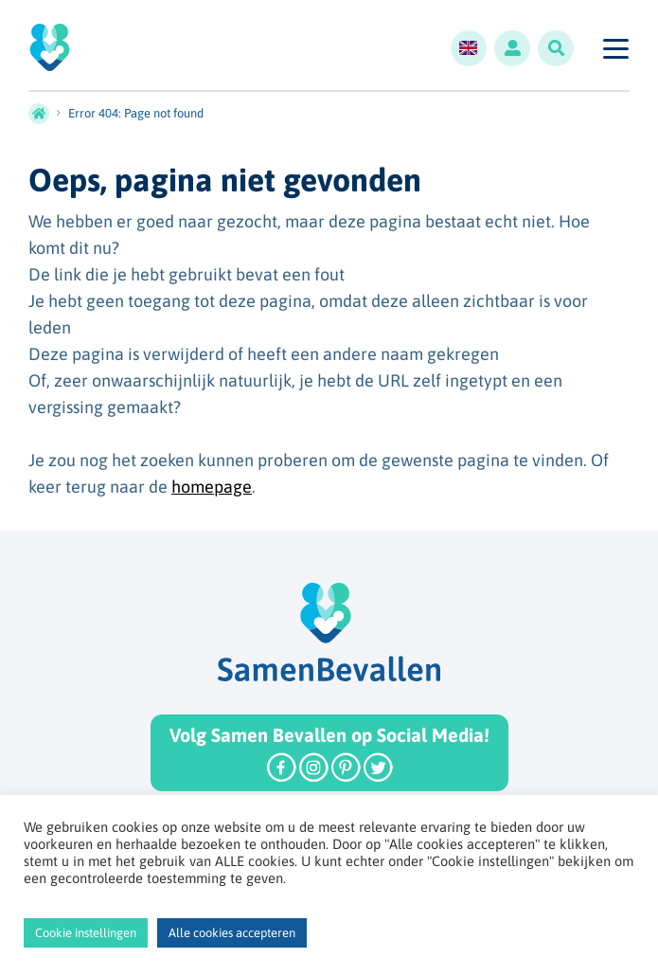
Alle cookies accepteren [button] (232, 933)
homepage (211, 487)
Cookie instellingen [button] (85, 933)
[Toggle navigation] (615, 48)
